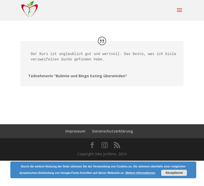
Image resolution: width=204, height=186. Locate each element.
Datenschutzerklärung (112, 131)
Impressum (75, 131)
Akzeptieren (174, 173)
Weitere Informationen (140, 172)
